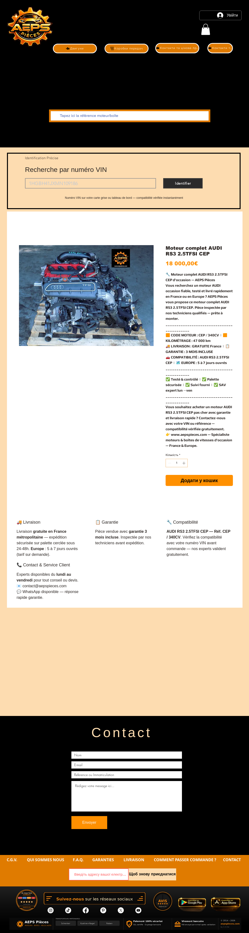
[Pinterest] (103, 910)
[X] (121, 910)
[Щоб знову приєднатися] (152, 874)
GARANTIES (103, 859)
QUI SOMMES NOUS (46, 859)
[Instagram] (51, 910)
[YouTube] (138, 910)
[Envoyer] (89, 822)
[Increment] (184, 463)
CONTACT (232, 859)
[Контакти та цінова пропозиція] (177, 48)
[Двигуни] (75, 48)
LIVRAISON (134, 859)
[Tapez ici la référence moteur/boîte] (129, 116)
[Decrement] (169, 463)
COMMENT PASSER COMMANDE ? (185, 859)
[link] (205, 29)
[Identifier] (183, 183)
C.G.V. (12, 859)
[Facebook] (86, 910)
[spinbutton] (176, 463)
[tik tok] (68, 910)
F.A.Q (77, 859)
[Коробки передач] (127, 48)
